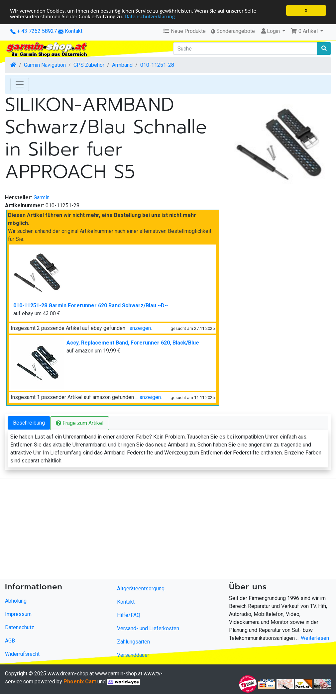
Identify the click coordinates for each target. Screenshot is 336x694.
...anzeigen (139, 328)
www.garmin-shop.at (118, 673)
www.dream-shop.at (71, 673)
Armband (122, 65)
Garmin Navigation (45, 65)
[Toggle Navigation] (19, 84)
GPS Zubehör (88, 65)
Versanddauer (133, 655)
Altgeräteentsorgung (141, 588)
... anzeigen (148, 397)
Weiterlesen (315, 638)
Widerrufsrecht (22, 653)
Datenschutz (19, 627)
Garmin (42, 197)
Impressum (18, 614)
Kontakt (73, 31)
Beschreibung (29, 423)
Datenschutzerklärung (150, 16)
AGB (10, 640)
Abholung (16, 600)
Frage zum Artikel (79, 423)
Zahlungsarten (133, 642)
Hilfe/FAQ (128, 615)
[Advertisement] (168, 530)
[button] (307, 31)
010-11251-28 (157, 65)
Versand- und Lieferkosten (148, 628)
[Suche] (245, 48)
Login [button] (270, 31)
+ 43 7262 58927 (33, 31)
